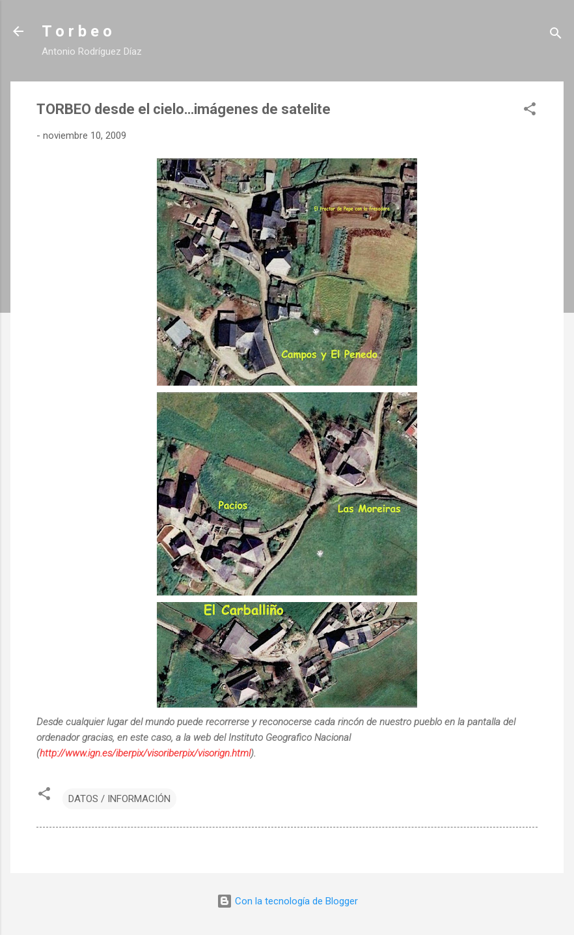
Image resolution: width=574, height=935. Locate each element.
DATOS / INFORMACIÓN (119, 799)
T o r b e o (77, 31)
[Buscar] (556, 35)
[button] (530, 111)
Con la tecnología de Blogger (287, 901)
